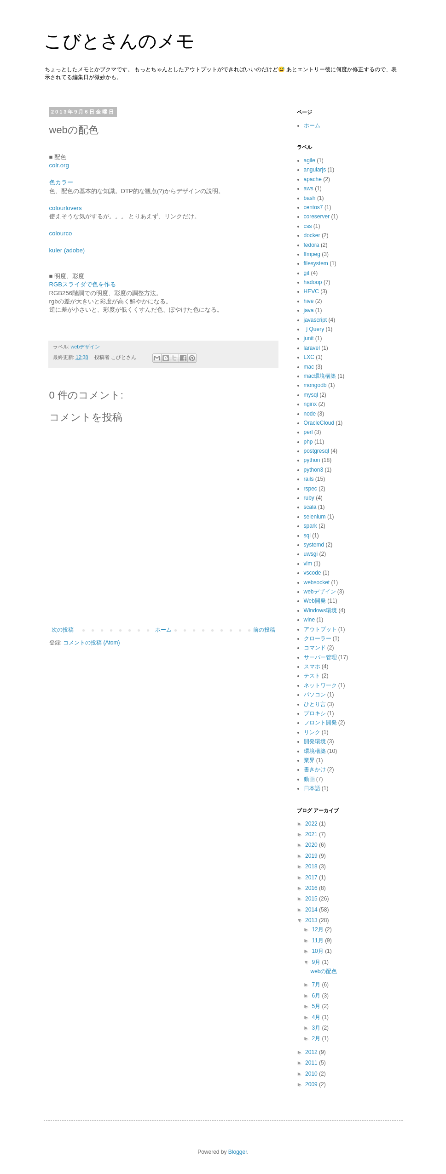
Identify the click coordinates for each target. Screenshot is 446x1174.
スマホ (312, 666)
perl (308, 432)
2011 (312, 1063)
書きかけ (315, 769)
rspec (310, 488)
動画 (309, 779)
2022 (312, 824)
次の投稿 (63, 630)
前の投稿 (264, 630)
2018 (312, 866)
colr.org (59, 165)
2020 (312, 845)
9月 (317, 962)
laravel (312, 348)
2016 (312, 888)
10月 (318, 951)
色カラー (61, 182)
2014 (312, 909)
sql (307, 535)
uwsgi (311, 554)
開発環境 (315, 741)
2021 (312, 834)
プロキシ (315, 713)
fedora (311, 245)
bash (310, 198)
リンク (312, 732)
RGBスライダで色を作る (82, 284)
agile (309, 160)
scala (310, 507)
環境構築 (315, 751)
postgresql (316, 451)
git (307, 273)
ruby (309, 498)
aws (308, 188)
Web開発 (315, 601)
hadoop (313, 282)
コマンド (315, 647)
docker (312, 235)
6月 (317, 995)
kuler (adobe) (67, 250)
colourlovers (65, 208)
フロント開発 (320, 722)
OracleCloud (319, 423)
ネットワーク (320, 685)
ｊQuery (314, 329)
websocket (317, 582)
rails (309, 479)
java (309, 310)
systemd (314, 544)
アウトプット (320, 629)
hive (309, 301)
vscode (312, 573)
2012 (312, 1052)
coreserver (317, 216)
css (308, 226)
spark (310, 526)
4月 (317, 1017)
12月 (318, 929)
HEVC (311, 291)
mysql (311, 395)
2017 (312, 877)
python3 (314, 470)
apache (313, 179)
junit (309, 338)
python (312, 460)
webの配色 (323, 971)
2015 (312, 898)
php (308, 442)
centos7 (313, 207)
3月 (317, 1028)
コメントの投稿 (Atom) (91, 642)
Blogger (237, 1152)
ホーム (163, 630)
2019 (312, 856)
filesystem (316, 263)
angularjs (315, 169)
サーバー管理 (320, 657)
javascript (315, 320)
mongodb (315, 385)
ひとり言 (315, 704)
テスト (312, 675)
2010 (312, 1074)
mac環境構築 (320, 376)
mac (309, 367)
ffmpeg (312, 254)
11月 (318, 940)
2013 (312, 920)
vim (308, 563)
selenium (315, 516)
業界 (309, 760)
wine (309, 619)
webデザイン (85, 346)
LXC (309, 357)
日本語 (312, 788)
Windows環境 (320, 610)
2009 (312, 1084)
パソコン (315, 694)
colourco (60, 233)
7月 (317, 984)
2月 (317, 1038)
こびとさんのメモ (119, 41)
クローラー (317, 638)
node (310, 413)
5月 (317, 1006)
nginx (310, 404)
